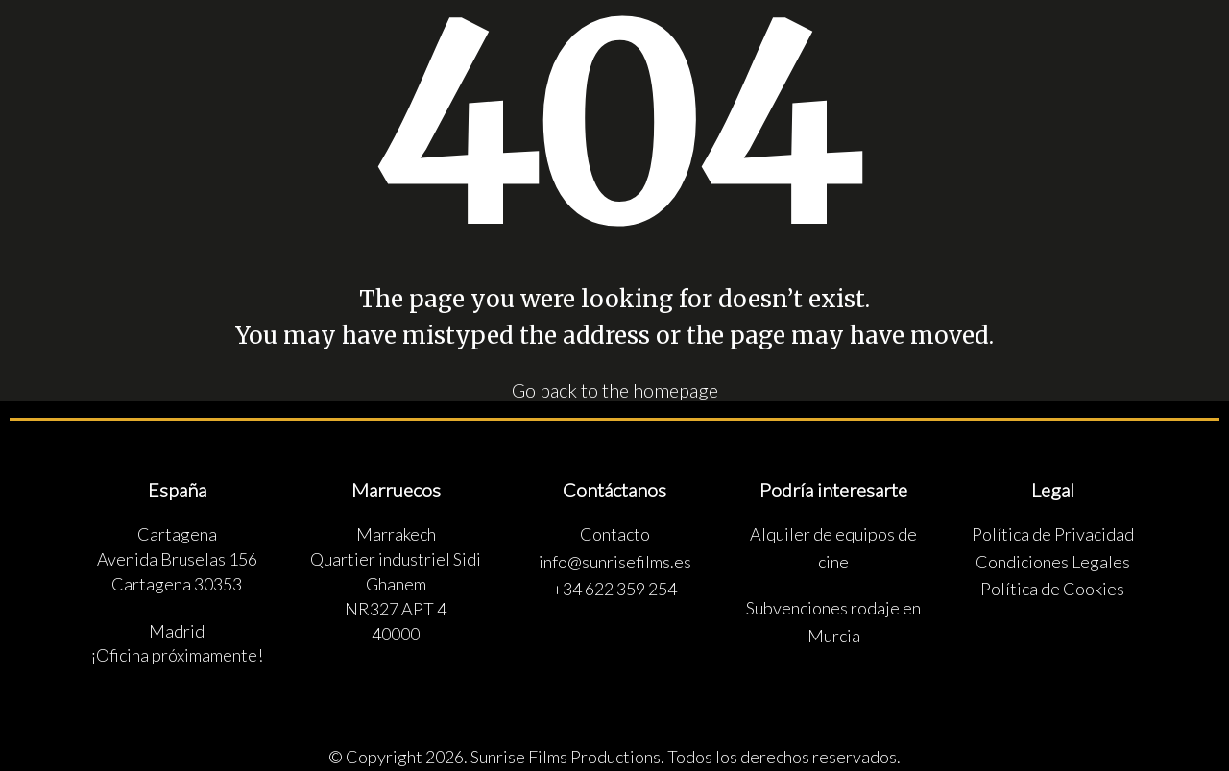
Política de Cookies (1052, 588)
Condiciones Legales (1053, 560)
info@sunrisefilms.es (615, 560)
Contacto (615, 533)
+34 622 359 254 (614, 588)
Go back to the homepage (615, 388)
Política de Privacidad (1053, 533)
